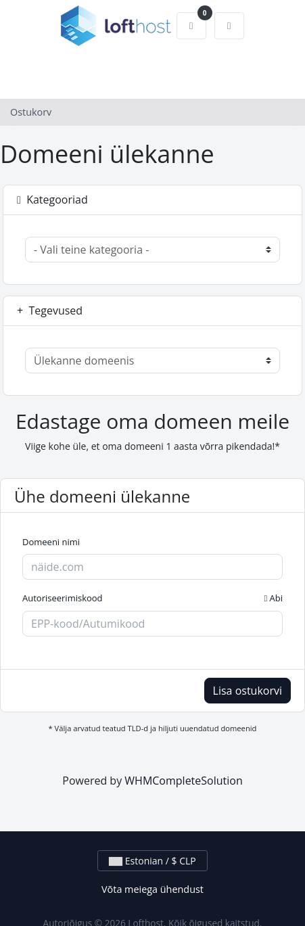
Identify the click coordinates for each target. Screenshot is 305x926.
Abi (273, 598)
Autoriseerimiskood (152, 598)
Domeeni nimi (51, 542)
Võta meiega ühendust (152, 889)
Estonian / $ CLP (152, 860)
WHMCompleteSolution (183, 780)
